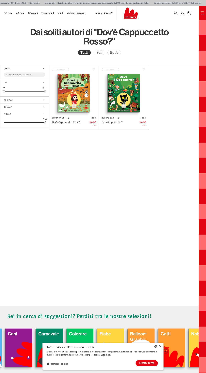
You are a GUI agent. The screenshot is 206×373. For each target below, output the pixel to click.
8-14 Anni (33, 13)
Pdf (99, 52)
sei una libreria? (104, 13)
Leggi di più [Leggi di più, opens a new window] (106, 355)
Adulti (61, 13)
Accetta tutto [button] (146, 363)
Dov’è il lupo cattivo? (112, 122)
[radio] (84, 52)
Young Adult (47, 13)
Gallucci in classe (76, 13)
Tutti (84, 52)
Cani (17, 334)
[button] (57, 363)
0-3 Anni (8, 13)
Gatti (171, 334)
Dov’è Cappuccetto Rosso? (66, 122)
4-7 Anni (20, 13)
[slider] (4, 91)
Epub (114, 52)
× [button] (160, 346)
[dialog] (103, 356)
